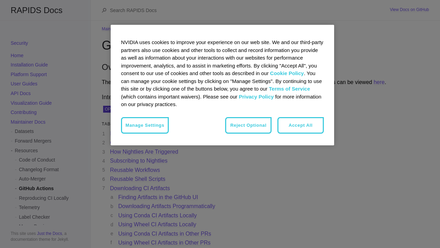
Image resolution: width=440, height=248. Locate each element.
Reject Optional (248, 125)
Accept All (301, 125)
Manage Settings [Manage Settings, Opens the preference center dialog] (144, 125)
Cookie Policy (287, 73)
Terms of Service (289, 89)
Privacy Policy (256, 97)
